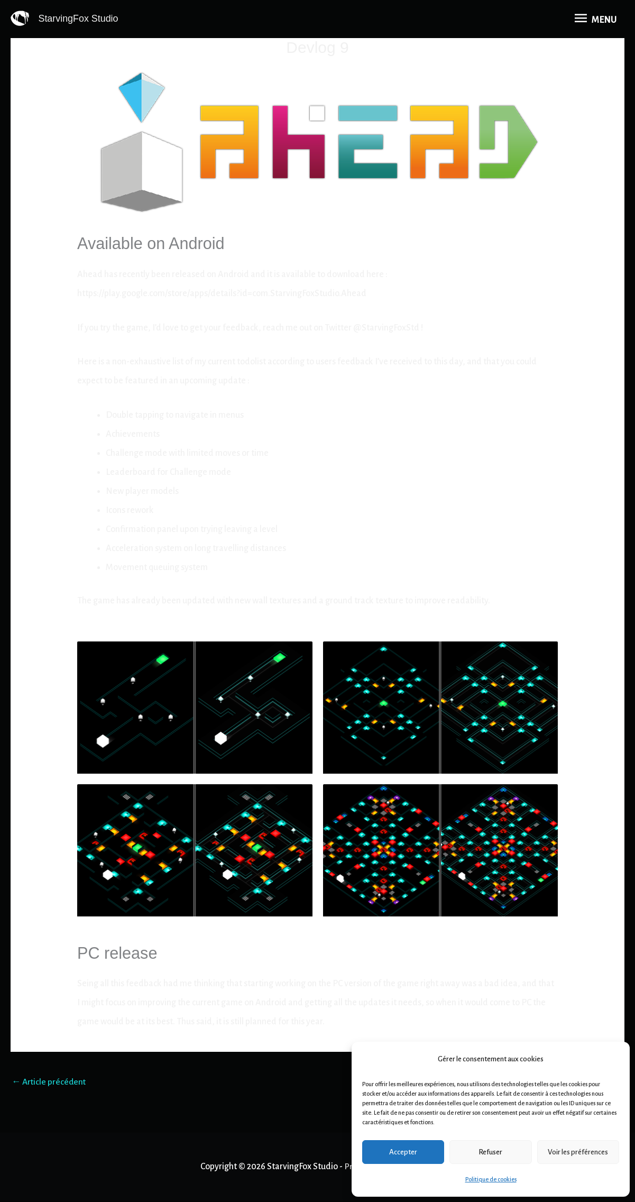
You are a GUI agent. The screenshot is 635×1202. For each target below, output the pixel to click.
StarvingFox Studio (83, 19)
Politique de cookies (491, 1179)
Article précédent (50, 1082)
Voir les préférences (578, 1152)
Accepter (403, 1152)
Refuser (490, 1152)
